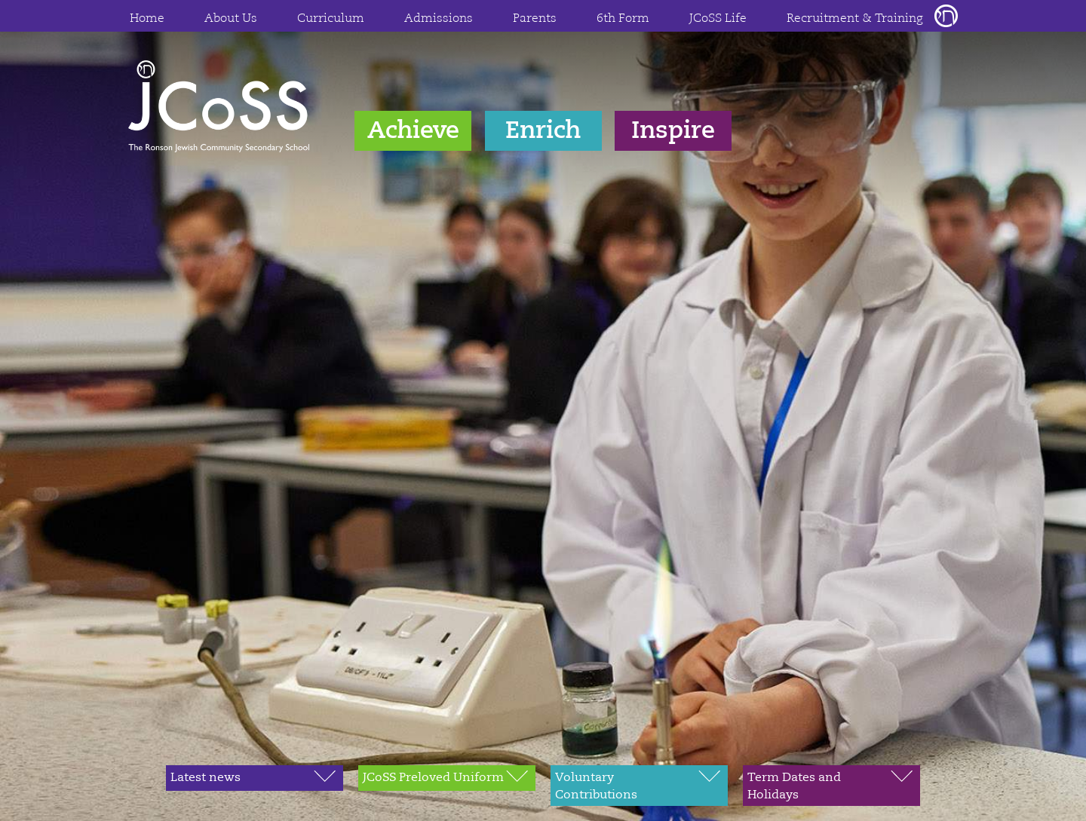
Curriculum (330, 19)
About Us (230, 19)
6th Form (623, 19)
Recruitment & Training (855, 19)
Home (147, 19)
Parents (535, 19)
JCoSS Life (718, 19)
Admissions (438, 19)
